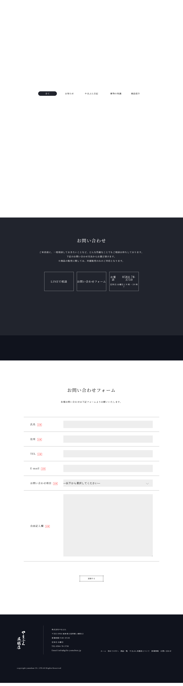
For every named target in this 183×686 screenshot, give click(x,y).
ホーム (103, 654)
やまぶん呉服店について (139, 654)
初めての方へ (113, 654)
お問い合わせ (165, 654)
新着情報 (155, 654)
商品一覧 (124, 654)
